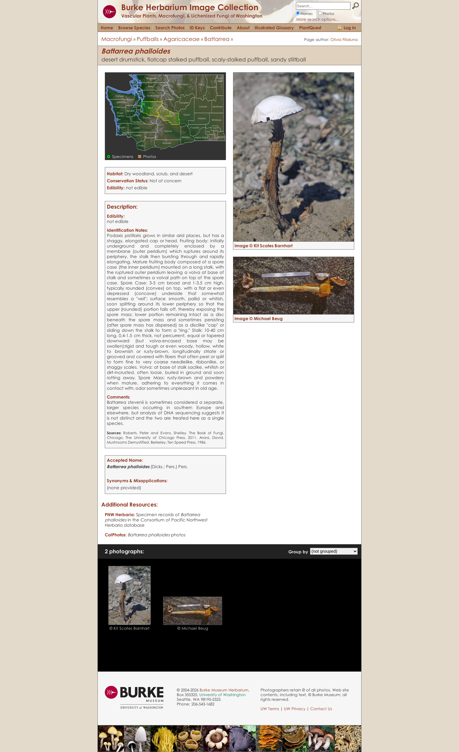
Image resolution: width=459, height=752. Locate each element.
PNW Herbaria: (120, 514)
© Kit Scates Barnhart (129, 628)
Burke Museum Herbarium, (225, 690)
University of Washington (222, 694)
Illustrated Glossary (274, 27)
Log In (350, 27)
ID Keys (197, 27)
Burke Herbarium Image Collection (189, 7)
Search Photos (169, 27)
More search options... (317, 19)
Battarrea (217, 38)
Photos (328, 13)
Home (107, 27)
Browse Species (134, 27)
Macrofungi (116, 38)
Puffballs (148, 38)
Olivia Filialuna (344, 39)
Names (307, 13)
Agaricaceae (181, 38)
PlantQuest (310, 27)
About (243, 27)
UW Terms (270, 708)
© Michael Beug (192, 628)
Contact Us (321, 708)
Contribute (221, 27)
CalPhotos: (115, 534)
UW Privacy (294, 708)
